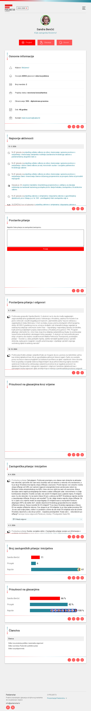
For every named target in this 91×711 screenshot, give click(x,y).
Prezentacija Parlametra (56, 698)
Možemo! (25, 68)
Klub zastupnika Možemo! (45, 33)
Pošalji (45, 249)
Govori (66, 42)
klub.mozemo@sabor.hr (31, 118)
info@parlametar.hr (13, 703)
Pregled (29, 42)
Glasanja (47, 42)
